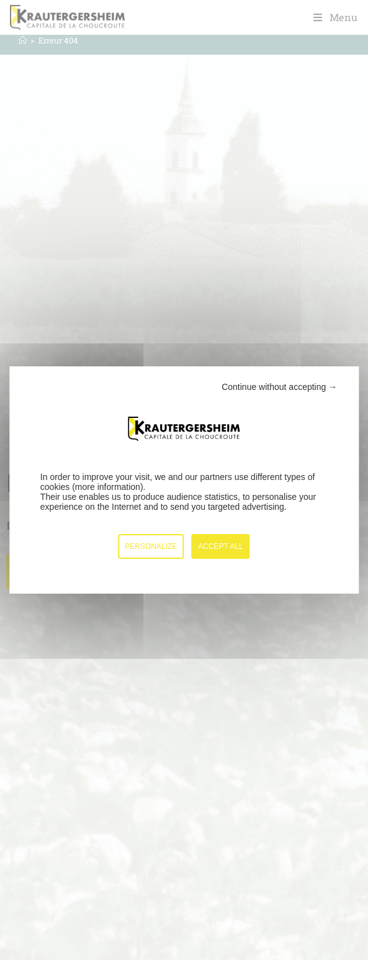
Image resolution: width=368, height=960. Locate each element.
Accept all (220, 546)
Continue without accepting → (279, 387)
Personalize (151, 546)
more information (107, 487)
